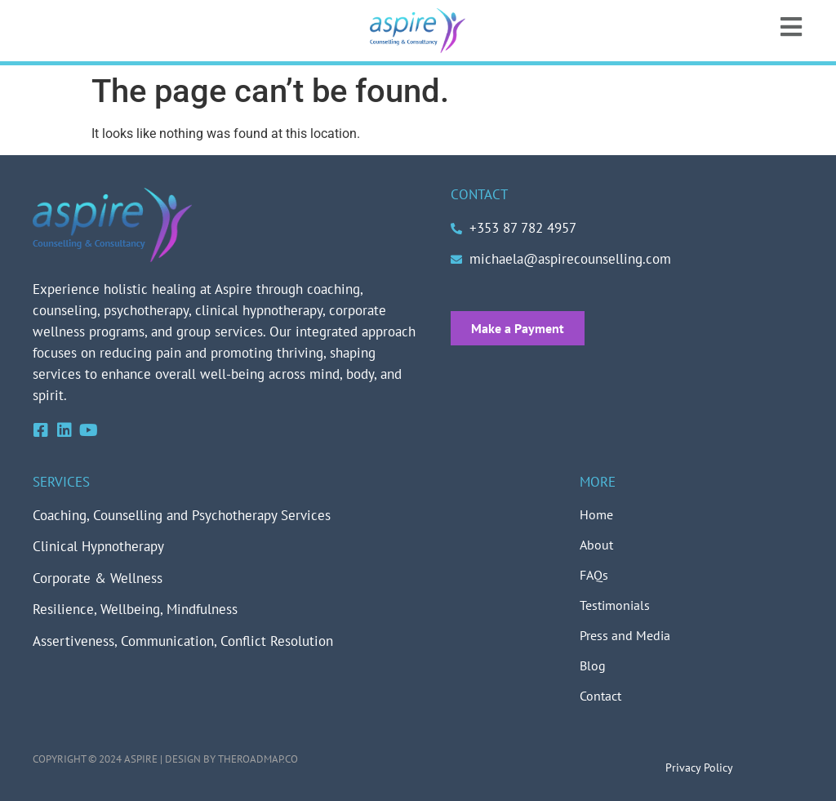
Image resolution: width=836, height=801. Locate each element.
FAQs (594, 575)
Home (596, 514)
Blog (593, 665)
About (596, 544)
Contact (600, 696)
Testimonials (615, 605)
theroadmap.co (258, 759)
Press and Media (625, 635)
